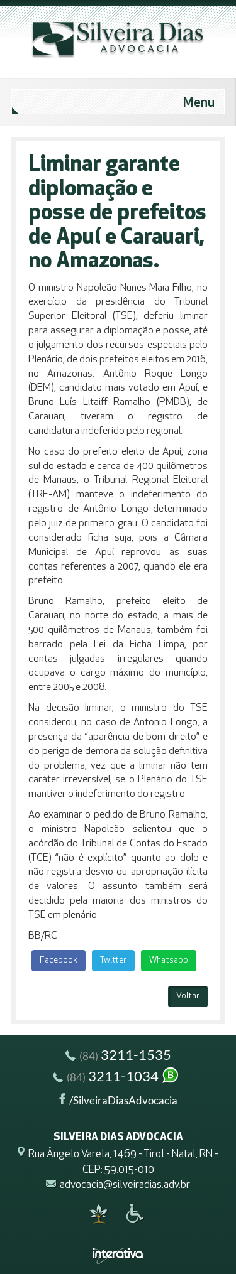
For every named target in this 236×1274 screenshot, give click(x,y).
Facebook (58, 960)
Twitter (113, 960)
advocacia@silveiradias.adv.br (125, 1185)
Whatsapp (168, 960)
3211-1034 (116, 1077)
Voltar (187, 996)
